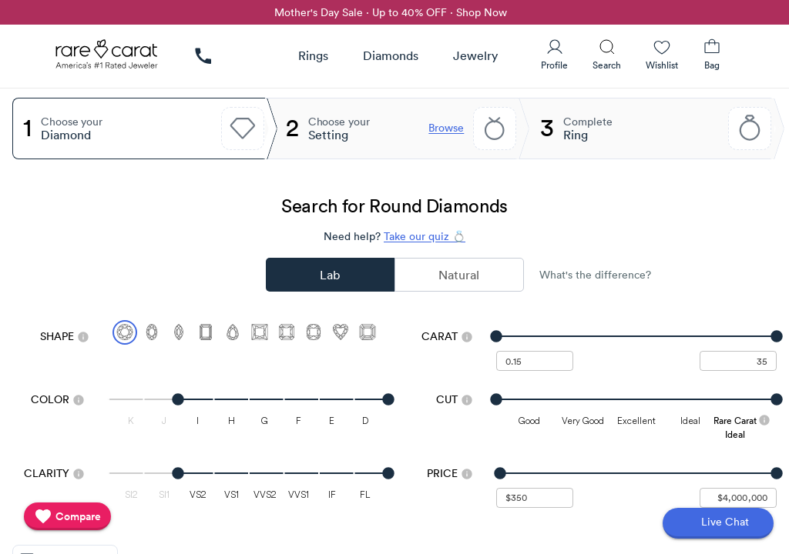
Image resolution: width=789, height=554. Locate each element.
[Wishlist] (661, 55)
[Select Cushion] (313, 332)
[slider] (636, 336)
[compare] (67, 516)
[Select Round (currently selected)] (124, 332)
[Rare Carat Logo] (107, 57)
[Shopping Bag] (711, 55)
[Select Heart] (340, 332)
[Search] (606, 55)
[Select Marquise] (178, 332)
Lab (330, 274)
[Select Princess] (259, 332)
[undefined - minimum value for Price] (534, 498)
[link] (203, 55)
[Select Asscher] (367, 332)
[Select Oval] (151, 332)
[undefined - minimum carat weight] (534, 361)
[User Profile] (554, 55)
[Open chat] (718, 523)
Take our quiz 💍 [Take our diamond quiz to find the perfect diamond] (424, 236)
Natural (458, 274)
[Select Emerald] (205, 332)
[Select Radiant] (286, 332)
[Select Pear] (232, 332)
